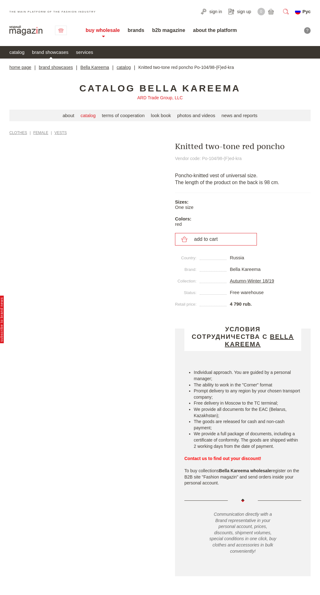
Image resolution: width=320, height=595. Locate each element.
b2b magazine (168, 30)
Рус (306, 11)
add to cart (206, 239)
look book (161, 115)
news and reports (240, 115)
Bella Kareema (94, 67)
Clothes (18, 133)
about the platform (215, 30)
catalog (16, 52)
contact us (61, 30)
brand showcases (50, 52)
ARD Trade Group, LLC (160, 97)
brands (136, 30)
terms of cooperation (123, 115)
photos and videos (196, 115)
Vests (60, 133)
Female (40, 133)
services (84, 52)
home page (20, 67)
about (68, 115)
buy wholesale (103, 30)
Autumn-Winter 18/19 (252, 280)
